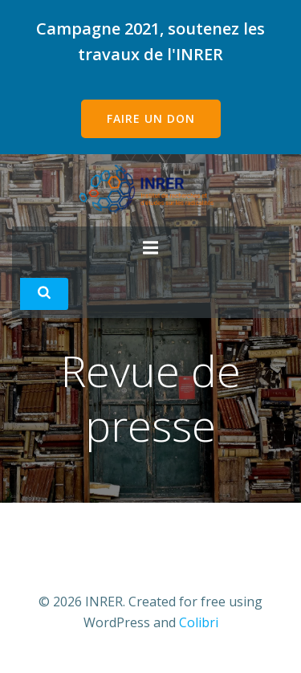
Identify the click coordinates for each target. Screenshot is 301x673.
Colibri (198, 622)
